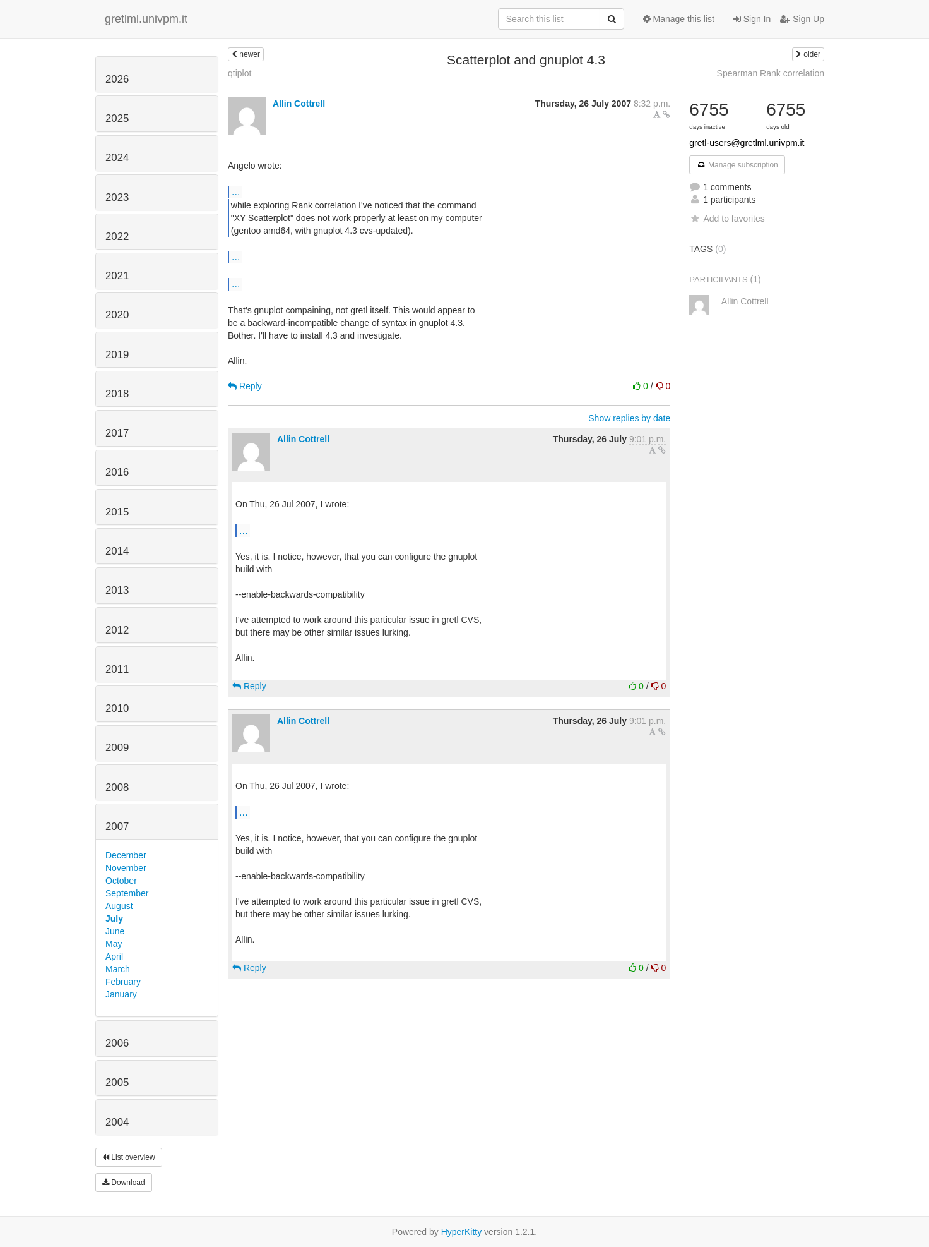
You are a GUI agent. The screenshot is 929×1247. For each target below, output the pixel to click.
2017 (117, 433)
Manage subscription (737, 164)
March (117, 969)
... (236, 191)
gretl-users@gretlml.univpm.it (746, 143)
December (125, 855)
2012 (117, 630)
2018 (117, 394)
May (113, 944)
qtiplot (239, 73)
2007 (117, 827)
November (125, 868)
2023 (117, 197)
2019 (117, 355)
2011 (117, 669)
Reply (245, 386)
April (114, 956)
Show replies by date (629, 418)
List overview (128, 1157)
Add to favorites (726, 219)
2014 (117, 551)
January (121, 994)
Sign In (752, 19)
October (121, 881)
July (114, 918)
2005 (117, 1082)
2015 (117, 512)
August (119, 906)
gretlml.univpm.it (146, 19)
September (126, 893)
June (114, 931)
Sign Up (802, 19)
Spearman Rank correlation (770, 73)
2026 (117, 79)
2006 (117, 1043)
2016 (117, 472)
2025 (117, 118)
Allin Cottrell (299, 104)
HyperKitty (461, 1232)
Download (123, 1182)
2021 (117, 276)
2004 (117, 1122)
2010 (117, 708)
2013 (117, 590)
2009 (117, 748)
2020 (117, 315)
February (123, 982)
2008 (117, 787)
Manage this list (678, 19)
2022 (117, 237)
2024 (117, 158)
